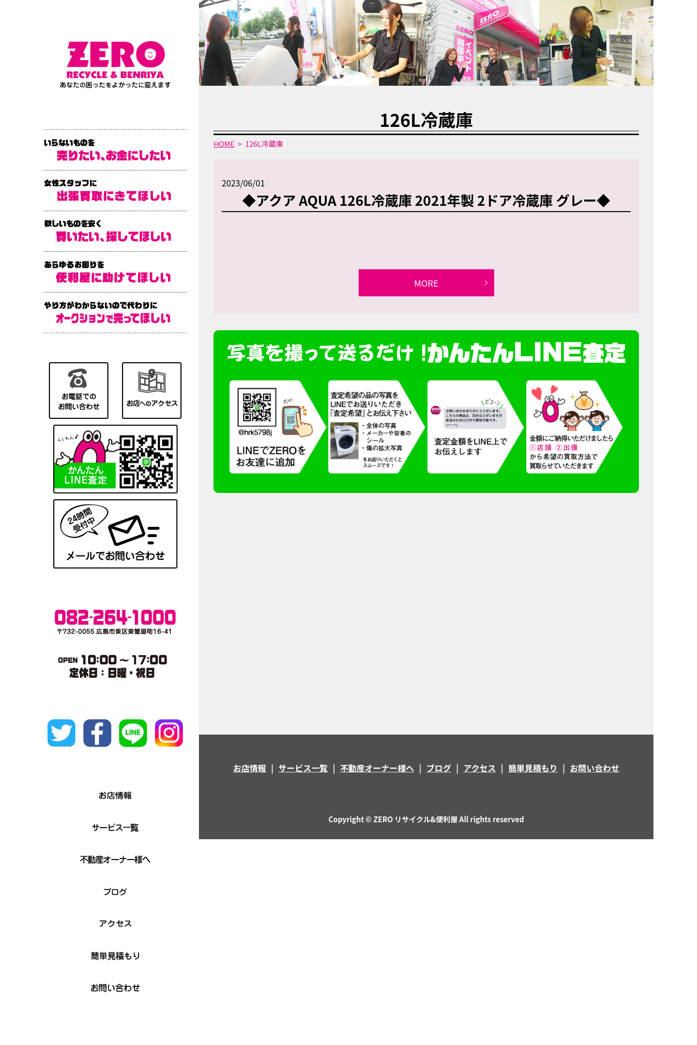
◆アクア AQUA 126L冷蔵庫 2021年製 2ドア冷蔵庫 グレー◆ (426, 200)
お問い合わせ (594, 768)
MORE (426, 283)
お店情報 (249, 768)
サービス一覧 (303, 768)
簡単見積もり (533, 768)
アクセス (479, 768)
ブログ (438, 768)
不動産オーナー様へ (377, 768)
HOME (223, 143)
